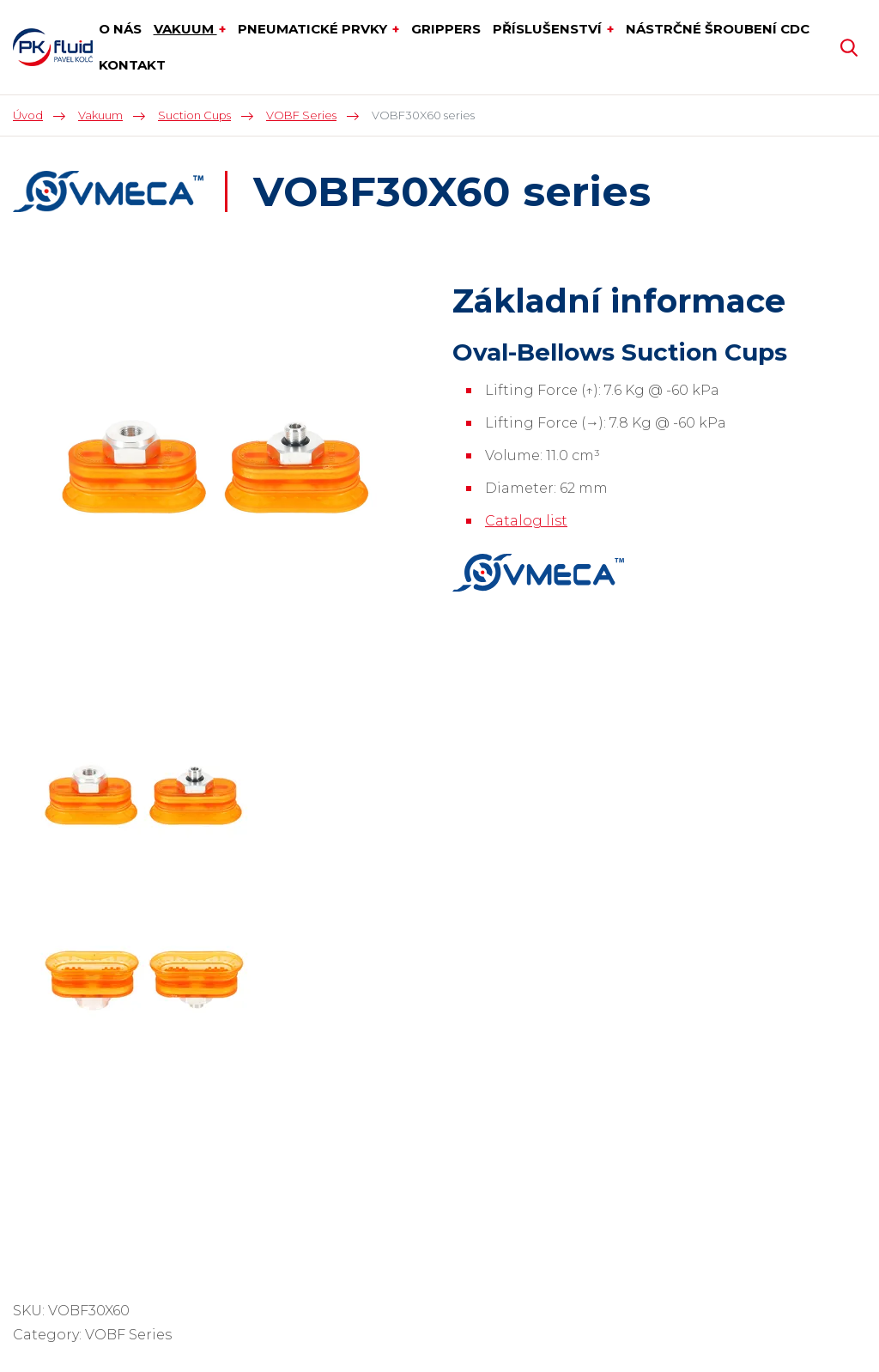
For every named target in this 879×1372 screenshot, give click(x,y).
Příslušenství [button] (549, 29)
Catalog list (526, 521)
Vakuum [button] (185, 29)
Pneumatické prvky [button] (314, 29)
